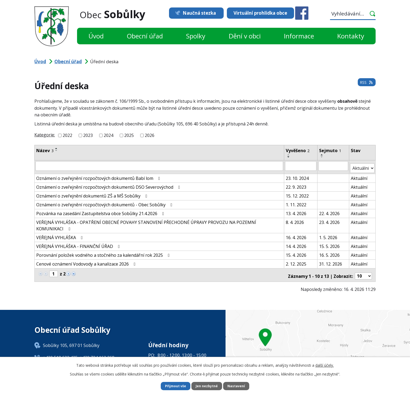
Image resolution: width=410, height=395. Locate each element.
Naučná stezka (193, 13)
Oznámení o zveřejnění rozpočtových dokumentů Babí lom (99, 176)
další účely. (324, 364)
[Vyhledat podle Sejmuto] (333, 165)
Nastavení (239, 385)
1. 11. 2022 (296, 202)
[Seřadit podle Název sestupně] (56, 150)
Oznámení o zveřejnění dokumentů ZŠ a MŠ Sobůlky (92, 193)
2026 (149, 135)
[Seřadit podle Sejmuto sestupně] (322, 157)
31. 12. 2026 (330, 261)
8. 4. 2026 (295, 220)
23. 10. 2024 (297, 176)
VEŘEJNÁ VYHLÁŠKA (60, 235)
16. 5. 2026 (329, 252)
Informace (299, 35)
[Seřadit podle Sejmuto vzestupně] (322, 155)
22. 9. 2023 (296, 184)
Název (45, 150)
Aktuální (359, 176)
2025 (129, 135)
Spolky (195, 35)
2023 (88, 135)
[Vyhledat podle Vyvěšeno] (301, 165)
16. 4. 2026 (296, 235)
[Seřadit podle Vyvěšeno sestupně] (289, 157)
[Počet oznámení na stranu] (363, 271)
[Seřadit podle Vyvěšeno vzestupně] (289, 155)
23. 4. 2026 (329, 220)
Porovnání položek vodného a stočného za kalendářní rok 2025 (103, 252)
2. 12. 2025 (296, 261)
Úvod (96, 35)
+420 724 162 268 (97, 353)
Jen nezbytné (207, 385)
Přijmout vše (173, 385)
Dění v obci (245, 35)
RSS (365, 85)
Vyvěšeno (298, 150)
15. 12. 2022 (297, 193)
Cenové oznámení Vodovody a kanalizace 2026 (86, 261)
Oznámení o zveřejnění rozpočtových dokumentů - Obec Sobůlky (105, 202)
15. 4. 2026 (296, 252)
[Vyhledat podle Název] (159, 165)
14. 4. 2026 (296, 244)
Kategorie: (44, 135)
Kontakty (350, 35)
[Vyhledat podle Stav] (362, 165)
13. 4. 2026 (296, 211)
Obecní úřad (145, 35)
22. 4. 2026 (329, 211)
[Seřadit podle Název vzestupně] (56, 148)
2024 (108, 135)
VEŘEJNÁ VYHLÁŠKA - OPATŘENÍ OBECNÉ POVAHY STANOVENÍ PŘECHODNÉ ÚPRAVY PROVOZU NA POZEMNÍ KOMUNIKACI (146, 223)
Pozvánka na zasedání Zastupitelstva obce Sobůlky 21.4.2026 (101, 211)
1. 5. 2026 (328, 235)
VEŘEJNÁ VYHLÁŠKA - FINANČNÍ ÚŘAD (79, 244)
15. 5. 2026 (329, 244)
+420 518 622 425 (60, 353)
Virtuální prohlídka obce (260, 13)
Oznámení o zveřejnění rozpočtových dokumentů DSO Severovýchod (109, 184)
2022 (67, 135)
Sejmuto (330, 150)
